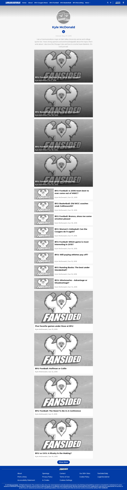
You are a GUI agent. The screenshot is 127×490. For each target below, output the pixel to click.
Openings (45, 473)
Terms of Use (65, 477)
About (20, 473)
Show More (63, 462)
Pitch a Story (22, 477)
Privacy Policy (47, 477)
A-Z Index (45, 480)
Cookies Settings (66, 480)
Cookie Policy (84, 477)
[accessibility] (123, 3)
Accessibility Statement (26, 480)
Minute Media (14, 485)
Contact (62, 473)
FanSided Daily (103, 473)
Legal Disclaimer (103, 477)
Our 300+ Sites (85, 473)
